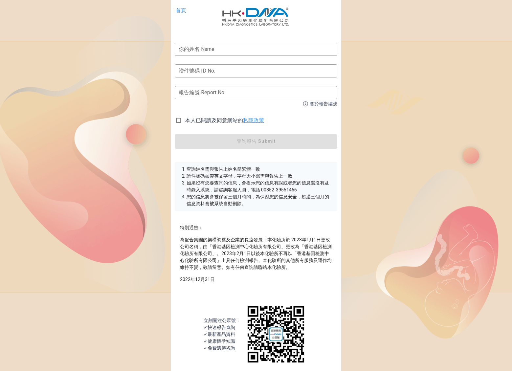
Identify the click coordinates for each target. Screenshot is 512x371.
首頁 (181, 10)
